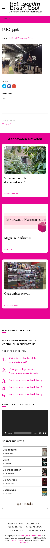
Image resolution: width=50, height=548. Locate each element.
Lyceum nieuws (15, 524)
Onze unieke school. (17, 293)
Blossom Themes (17, 540)
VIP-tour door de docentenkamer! (15, 180)
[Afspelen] (5, 433)
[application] (25, 423)
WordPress (24, 542)
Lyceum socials (14, 527)
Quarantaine (9, 489)
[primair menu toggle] (3, 8)
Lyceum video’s (33, 524)
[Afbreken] (40, 433)
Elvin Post (8, 464)
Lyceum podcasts (34, 527)
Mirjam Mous (9, 454)
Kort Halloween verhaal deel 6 (25, 387)
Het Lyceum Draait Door (25, 6)
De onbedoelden (12, 469)
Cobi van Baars (9, 474)
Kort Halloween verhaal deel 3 (25, 380)
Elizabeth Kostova (10, 484)
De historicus (10, 479)
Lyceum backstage (36, 530)
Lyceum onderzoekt (14, 530)
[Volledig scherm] (44, 433)
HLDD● (12, 38)
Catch (6, 459)
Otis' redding (10, 449)
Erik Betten (8, 494)
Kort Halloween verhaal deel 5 (25, 394)
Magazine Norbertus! (17, 238)
